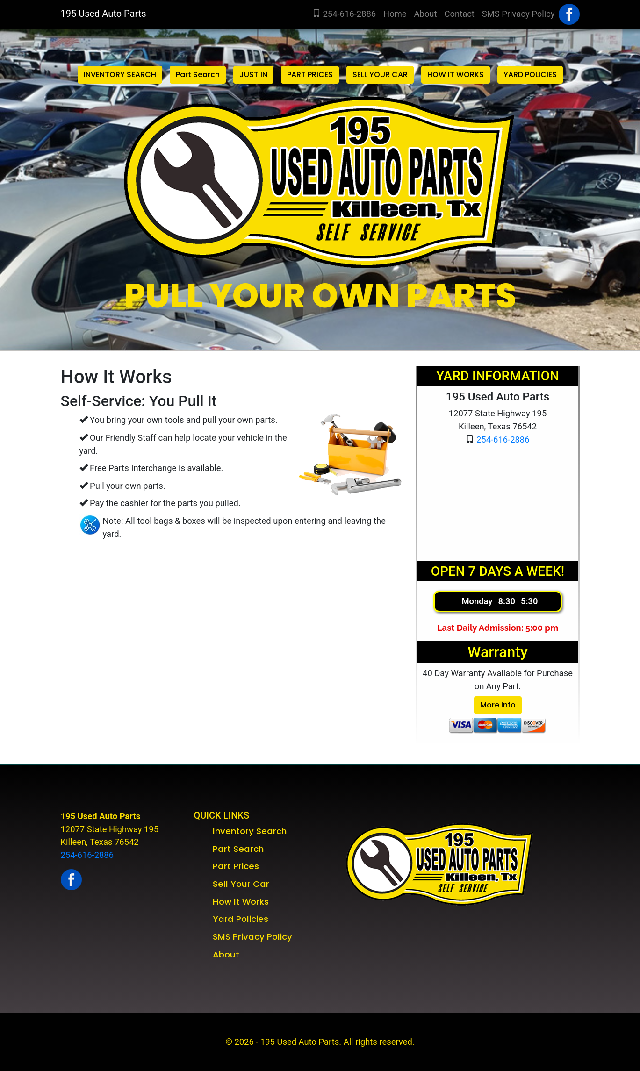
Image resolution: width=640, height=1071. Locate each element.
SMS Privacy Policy (518, 14)
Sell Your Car (241, 884)
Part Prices (236, 866)
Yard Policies (240, 919)
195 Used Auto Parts (103, 13)
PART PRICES (310, 74)
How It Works (241, 901)
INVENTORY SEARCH (120, 74)
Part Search (198, 74)
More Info (498, 705)
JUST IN (253, 74)
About (425, 14)
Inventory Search (250, 831)
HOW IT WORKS (455, 74)
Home (396, 13)
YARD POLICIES (530, 74)
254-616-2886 (344, 14)
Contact (460, 14)
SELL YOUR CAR (380, 74)
